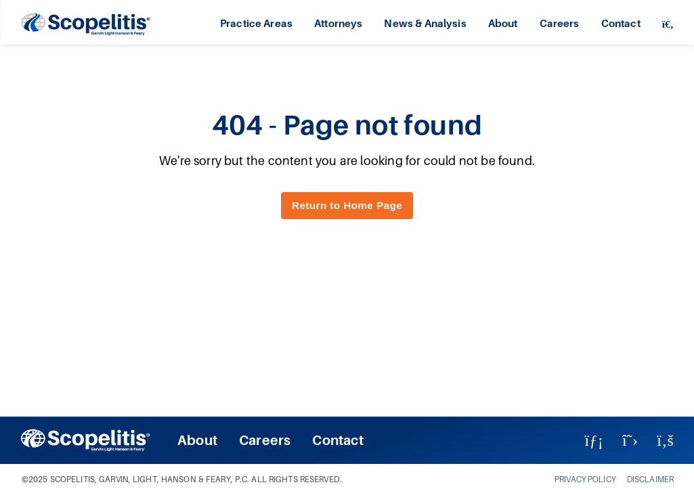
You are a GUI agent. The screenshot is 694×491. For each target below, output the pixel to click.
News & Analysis (425, 23)
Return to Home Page (347, 205)
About (503, 23)
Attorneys (338, 23)
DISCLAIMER (650, 479)
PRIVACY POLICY (585, 479)
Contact (621, 23)
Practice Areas (256, 23)
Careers (560, 23)
